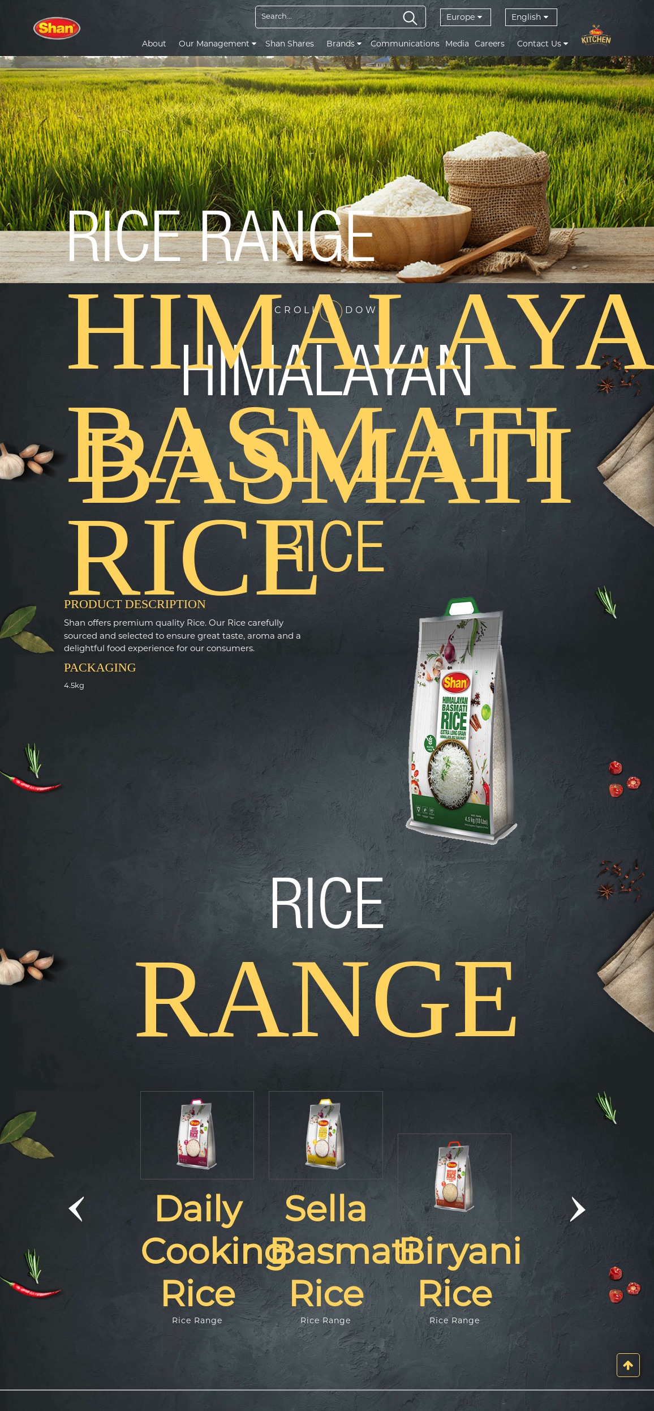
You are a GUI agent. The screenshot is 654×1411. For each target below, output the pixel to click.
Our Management (217, 44)
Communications (405, 44)
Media (457, 44)
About (154, 44)
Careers (490, 44)
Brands (344, 44)
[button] (76, 1209)
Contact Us (542, 44)
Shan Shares (289, 44)
